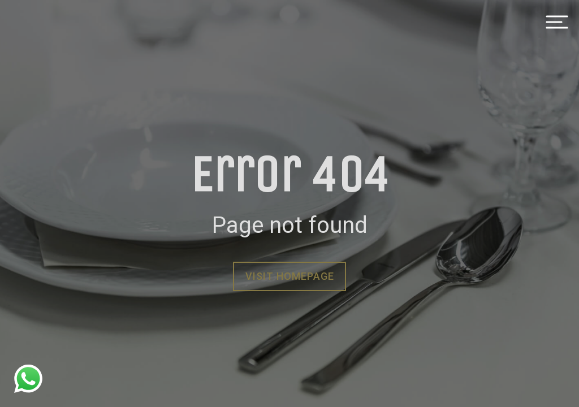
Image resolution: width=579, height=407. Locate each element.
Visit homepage (289, 276)
